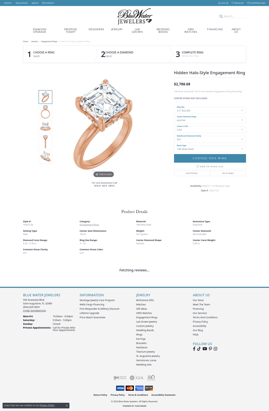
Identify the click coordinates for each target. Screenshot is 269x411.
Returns (228, 173)
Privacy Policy (200, 321)
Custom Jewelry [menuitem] (145, 326)
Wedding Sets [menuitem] (144, 364)
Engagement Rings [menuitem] (147, 317)
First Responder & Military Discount (99, 308)
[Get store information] (34, 310)
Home (25, 41)
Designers (96, 29)
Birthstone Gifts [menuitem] (145, 300)
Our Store (198, 300)
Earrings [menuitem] (141, 338)
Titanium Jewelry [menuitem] (145, 351)
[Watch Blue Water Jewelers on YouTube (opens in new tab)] (204, 349)
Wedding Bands (163, 30)
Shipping (192, 173)
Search (36, 56)
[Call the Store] (31, 307)
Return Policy (100, 394)
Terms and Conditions (205, 317)
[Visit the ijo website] (119, 378)
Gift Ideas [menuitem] (141, 308)
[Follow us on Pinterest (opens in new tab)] (210, 349)
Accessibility (199, 326)
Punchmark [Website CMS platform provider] (140, 406)
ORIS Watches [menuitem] (144, 313)
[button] (223, 3)
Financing (215, 29)
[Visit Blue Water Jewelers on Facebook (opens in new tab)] (194, 349)
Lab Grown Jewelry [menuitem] (146, 321)
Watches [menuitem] (141, 304)
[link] (7, 3)
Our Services (200, 313)
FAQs (196, 334)
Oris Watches (190, 30)
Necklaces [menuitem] (142, 347)
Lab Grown (137, 30)
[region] (103, 126)
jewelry (35, 41)
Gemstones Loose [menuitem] (146, 360)
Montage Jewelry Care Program (97, 300)
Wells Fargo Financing (92, 304)
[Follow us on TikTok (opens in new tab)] (199, 349)
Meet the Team (201, 304)
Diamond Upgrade (39, 30)
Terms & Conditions (138, 394)
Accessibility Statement (163, 394)
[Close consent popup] (67, 405)
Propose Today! (70, 30)
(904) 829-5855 (104, 185)
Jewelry (117, 29)
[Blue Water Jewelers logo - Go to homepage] (134, 16)
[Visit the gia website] (137, 378)
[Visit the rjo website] (151, 378)
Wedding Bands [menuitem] (145, 330)
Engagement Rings (49, 41)
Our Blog (198, 330)
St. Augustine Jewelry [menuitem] (148, 356)
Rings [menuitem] (139, 334)
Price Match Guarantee (92, 317)
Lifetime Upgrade (89, 313)
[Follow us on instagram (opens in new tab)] (215, 349)
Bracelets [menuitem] (141, 343)
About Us (236, 30)
